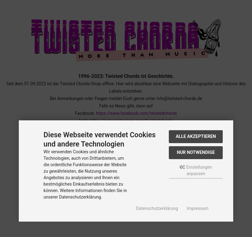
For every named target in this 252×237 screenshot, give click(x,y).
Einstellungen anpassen (196, 170)
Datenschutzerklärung (157, 208)
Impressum (197, 208)
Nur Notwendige (196, 152)
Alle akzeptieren (196, 136)
